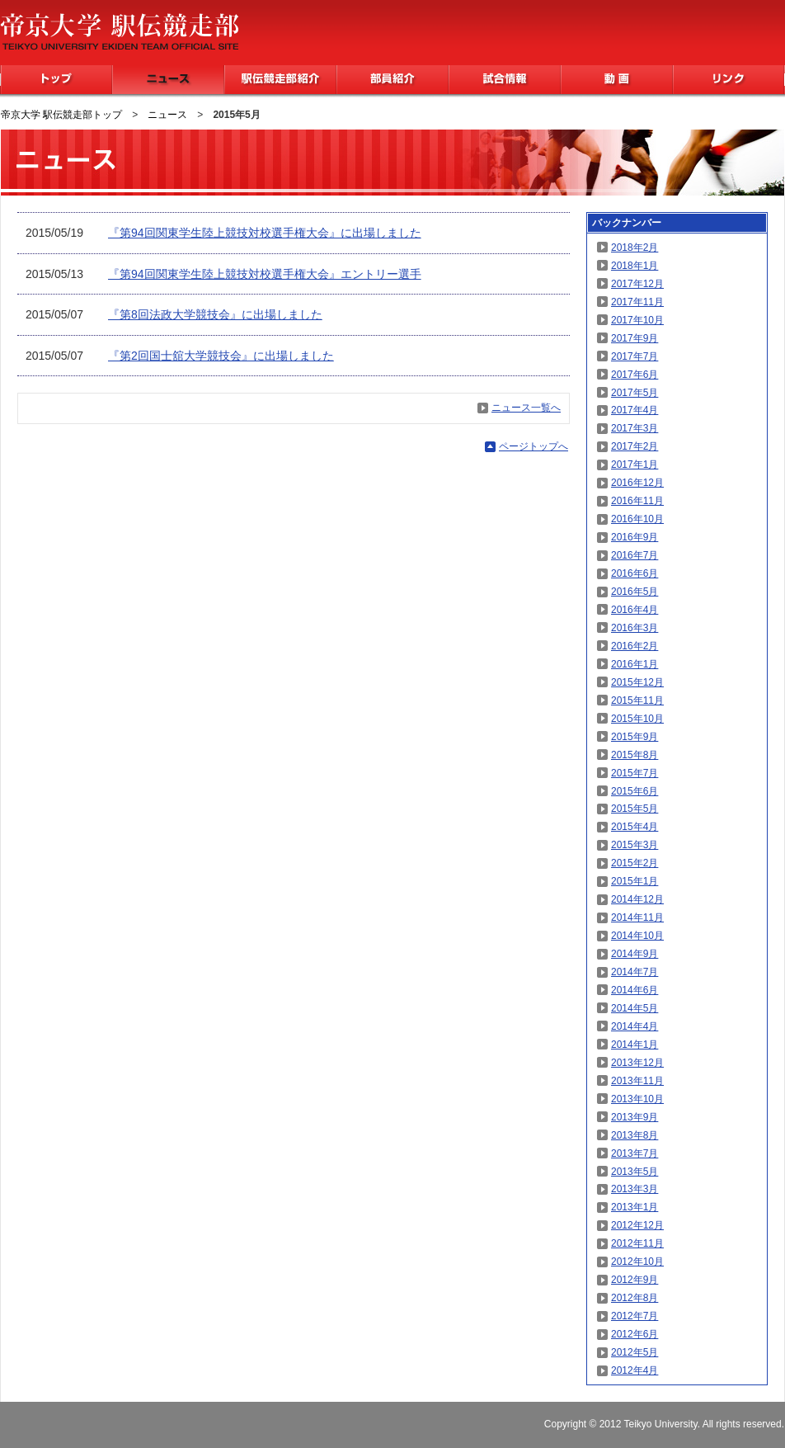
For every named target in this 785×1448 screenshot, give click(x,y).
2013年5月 (634, 1171)
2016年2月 (634, 646)
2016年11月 (637, 501)
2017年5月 (634, 393)
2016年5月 (634, 591)
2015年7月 (634, 773)
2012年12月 (637, 1225)
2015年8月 (634, 755)
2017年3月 (634, 428)
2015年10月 (637, 718)
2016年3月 (634, 628)
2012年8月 (634, 1298)
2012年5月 (634, 1352)
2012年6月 (634, 1334)
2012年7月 (634, 1316)
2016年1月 (634, 664)
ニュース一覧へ (526, 407)
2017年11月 (637, 302)
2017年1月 (634, 464)
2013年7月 (634, 1153)
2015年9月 (634, 737)
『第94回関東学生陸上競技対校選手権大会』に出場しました (264, 232)
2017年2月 (634, 446)
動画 (617, 79)
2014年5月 (634, 1008)
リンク (728, 79)
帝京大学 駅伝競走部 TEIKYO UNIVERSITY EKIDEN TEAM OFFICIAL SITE (119, 31)
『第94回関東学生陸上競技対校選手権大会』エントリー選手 (264, 274)
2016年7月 (634, 555)
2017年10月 (637, 320)
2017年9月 (634, 338)
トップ (56, 79)
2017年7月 (634, 356)
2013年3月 (634, 1189)
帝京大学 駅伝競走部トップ (61, 114)
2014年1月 (634, 1044)
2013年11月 (637, 1081)
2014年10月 (637, 935)
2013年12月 (637, 1062)
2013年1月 (634, 1207)
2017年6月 (634, 374)
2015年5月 (634, 808)
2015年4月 (634, 826)
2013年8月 (634, 1135)
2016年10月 (637, 519)
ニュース (168, 79)
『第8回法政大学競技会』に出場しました (215, 314)
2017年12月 (637, 284)
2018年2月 (634, 247)
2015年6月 (634, 791)
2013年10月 (637, 1099)
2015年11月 (637, 700)
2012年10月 (637, 1261)
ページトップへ (533, 446)
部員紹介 (392, 79)
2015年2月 (634, 863)
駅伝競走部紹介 (280, 79)
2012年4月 (634, 1370)
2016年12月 (637, 482)
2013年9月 (634, 1117)
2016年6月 (634, 573)
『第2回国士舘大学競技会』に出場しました (221, 355)
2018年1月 (634, 265)
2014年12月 (637, 899)
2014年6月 (634, 990)
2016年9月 (634, 537)
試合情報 (505, 79)
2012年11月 (637, 1243)
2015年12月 (637, 682)
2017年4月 (634, 410)
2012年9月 (634, 1279)
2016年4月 (634, 610)
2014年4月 (634, 1026)
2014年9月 (634, 954)
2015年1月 (634, 881)
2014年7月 (634, 972)
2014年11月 (637, 917)
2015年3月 (634, 845)
